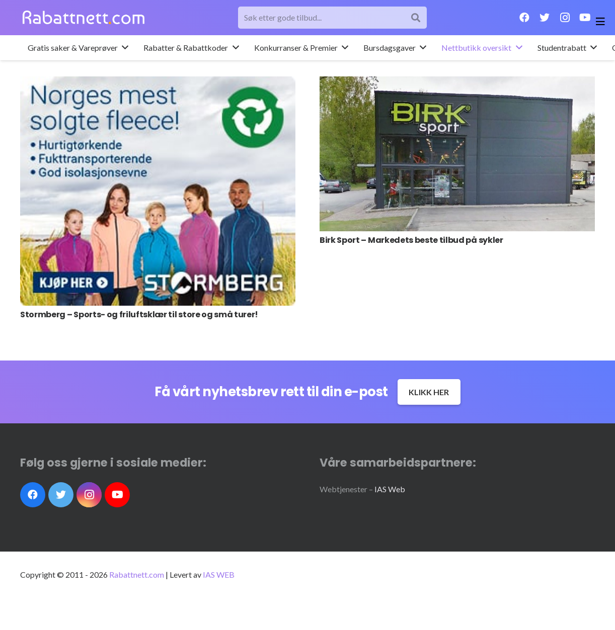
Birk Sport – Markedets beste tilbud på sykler (411, 240)
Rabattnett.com (136, 574)
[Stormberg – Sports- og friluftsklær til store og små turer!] (157, 191)
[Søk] (416, 18)
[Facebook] (524, 18)
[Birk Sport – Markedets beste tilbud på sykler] (457, 153)
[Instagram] (565, 18)
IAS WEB (219, 574)
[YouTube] (585, 18)
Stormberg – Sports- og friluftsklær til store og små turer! (139, 314)
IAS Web (389, 489)
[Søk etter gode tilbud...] (332, 18)
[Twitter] (544, 18)
